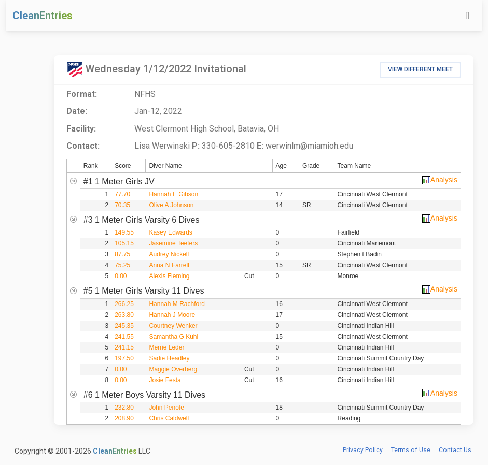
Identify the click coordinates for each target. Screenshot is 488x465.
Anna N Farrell (169, 265)
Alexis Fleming (169, 276)
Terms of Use (410, 450)
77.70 (122, 194)
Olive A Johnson (171, 205)
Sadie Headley (169, 358)
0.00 (121, 276)
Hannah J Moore (172, 314)
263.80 (124, 314)
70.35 (122, 205)
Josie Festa (164, 380)
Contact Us (455, 450)
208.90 (124, 418)
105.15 (124, 243)
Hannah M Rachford (176, 304)
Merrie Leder (166, 347)
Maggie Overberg (173, 369)
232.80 (124, 407)
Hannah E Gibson (173, 194)
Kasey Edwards (170, 232)
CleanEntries (42, 15)
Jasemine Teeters (173, 243)
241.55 (124, 336)
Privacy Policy (363, 450)
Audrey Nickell (169, 254)
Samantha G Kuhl (173, 336)
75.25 (122, 265)
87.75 (122, 254)
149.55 (124, 232)
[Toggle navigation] (467, 15)
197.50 (124, 358)
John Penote (166, 407)
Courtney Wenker (173, 325)
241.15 (124, 347)
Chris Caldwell (169, 418)
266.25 (124, 304)
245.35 (124, 325)
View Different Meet (420, 69)
